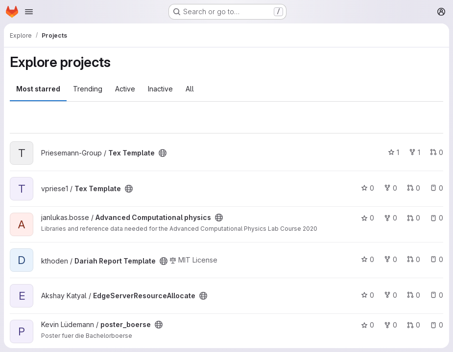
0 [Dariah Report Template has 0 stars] (367, 259)
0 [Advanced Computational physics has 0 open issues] (436, 218)
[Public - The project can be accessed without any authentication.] (163, 153)
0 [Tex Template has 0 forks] (390, 188)
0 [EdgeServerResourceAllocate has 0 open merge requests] (413, 295)
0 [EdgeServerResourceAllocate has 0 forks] (390, 295)
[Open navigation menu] (29, 12)
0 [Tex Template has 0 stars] (367, 188)
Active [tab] (125, 89)
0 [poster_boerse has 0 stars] (367, 325)
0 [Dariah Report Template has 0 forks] (390, 259)
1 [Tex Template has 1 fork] (414, 152)
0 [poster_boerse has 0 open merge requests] (413, 325)
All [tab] (190, 89)
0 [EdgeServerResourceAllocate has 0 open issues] (436, 295)
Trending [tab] (87, 89)
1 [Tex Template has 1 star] (393, 152)
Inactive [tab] (160, 89)
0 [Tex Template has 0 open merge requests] (436, 152)
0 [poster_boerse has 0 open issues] (436, 325)
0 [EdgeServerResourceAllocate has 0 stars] (367, 295)
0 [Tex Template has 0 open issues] (436, 188)
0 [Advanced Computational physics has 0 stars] (367, 218)
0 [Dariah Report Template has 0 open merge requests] (413, 259)
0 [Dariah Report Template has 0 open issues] (436, 259)
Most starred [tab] (38, 89)
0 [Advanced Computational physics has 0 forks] (390, 218)
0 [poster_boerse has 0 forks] (390, 325)
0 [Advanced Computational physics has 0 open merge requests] (413, 218)
